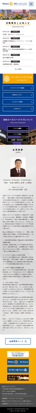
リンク (15, 403)
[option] (18, 13)
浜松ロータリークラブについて (11, 401)
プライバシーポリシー (25, 403)
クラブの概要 (17, 128)
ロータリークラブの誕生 (17, 88)
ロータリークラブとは (15, 398)
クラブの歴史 (17, 134)
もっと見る (18, 69)
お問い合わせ (26, 401)
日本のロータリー (17, 95)
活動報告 (4, 398)
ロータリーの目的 (17, 102)
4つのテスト (17, 108)
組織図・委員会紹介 (17, 140)
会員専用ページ (16, 341)
